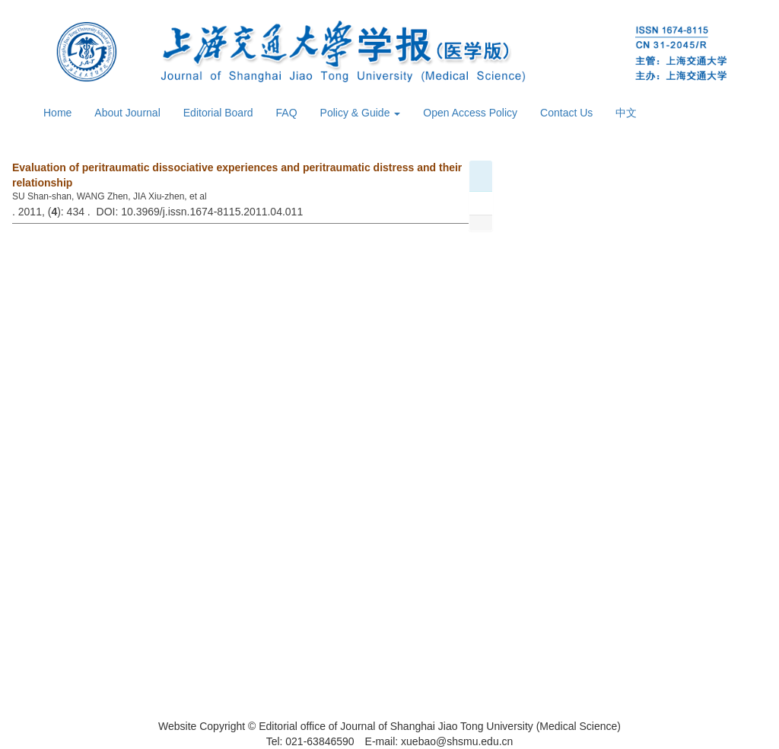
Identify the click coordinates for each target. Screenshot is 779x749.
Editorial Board (218, 113)
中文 (626, 113)
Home (57, 113)
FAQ (286, 113)
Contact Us (566, 113)
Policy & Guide (360, 113)
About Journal (127, 113)
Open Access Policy (470, 113)
